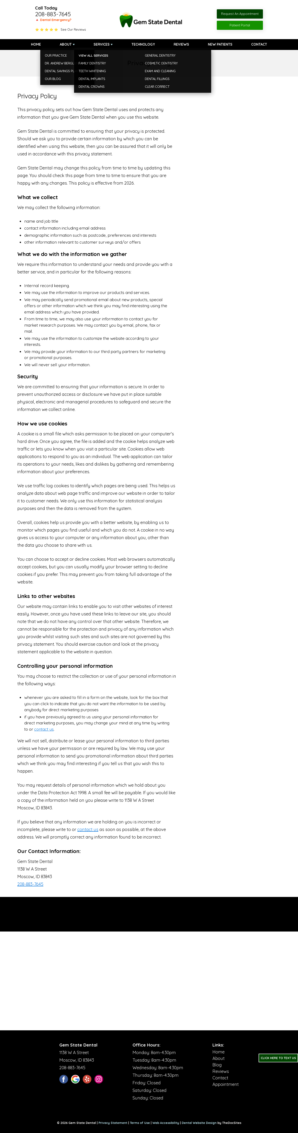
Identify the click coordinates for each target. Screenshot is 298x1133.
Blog (217, 1064)
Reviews (181, 44)
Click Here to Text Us (278, 1058)
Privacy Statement (113, 1123)
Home (36, 44)
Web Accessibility (165, 1123)
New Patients (220, 44)
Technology (143, 44)
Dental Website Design (199, 1123)
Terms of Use (140, 1123)
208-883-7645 (53, 14)
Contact (259, 44)
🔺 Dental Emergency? (53, 20)
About (66, 44)
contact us (44, 729)
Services (102, 44)
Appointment (225, 1084)
